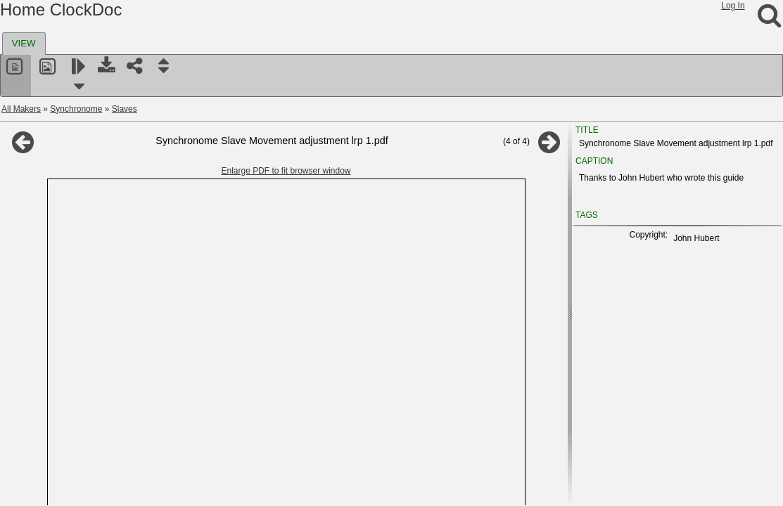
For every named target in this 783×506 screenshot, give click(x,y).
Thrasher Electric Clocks (69, 450)
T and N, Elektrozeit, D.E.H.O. (79, 366)
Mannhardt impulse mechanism (90, 248)
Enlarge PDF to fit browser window (356, 171)
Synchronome (76, 109)
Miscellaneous (58, 282)
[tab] (24, 43)
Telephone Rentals (58, 417)
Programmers (57, 164)
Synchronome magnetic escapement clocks (113, 181)
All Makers (21, 109)
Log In (732, 6)
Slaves (124, 109)
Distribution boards (67, 147)
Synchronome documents (79, 299)
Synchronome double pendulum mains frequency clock (134, 214)
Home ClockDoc (61, 9)
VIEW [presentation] (24, 43)
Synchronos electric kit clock (76, 332)
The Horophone (61, 265)
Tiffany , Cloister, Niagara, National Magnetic (106, 484)
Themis (37, 434)
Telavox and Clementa (65, 400)
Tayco (34, 383)
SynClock (41, 349)
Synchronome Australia (66, 315)
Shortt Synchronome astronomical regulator (113, 197)
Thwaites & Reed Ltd (62, 467)
